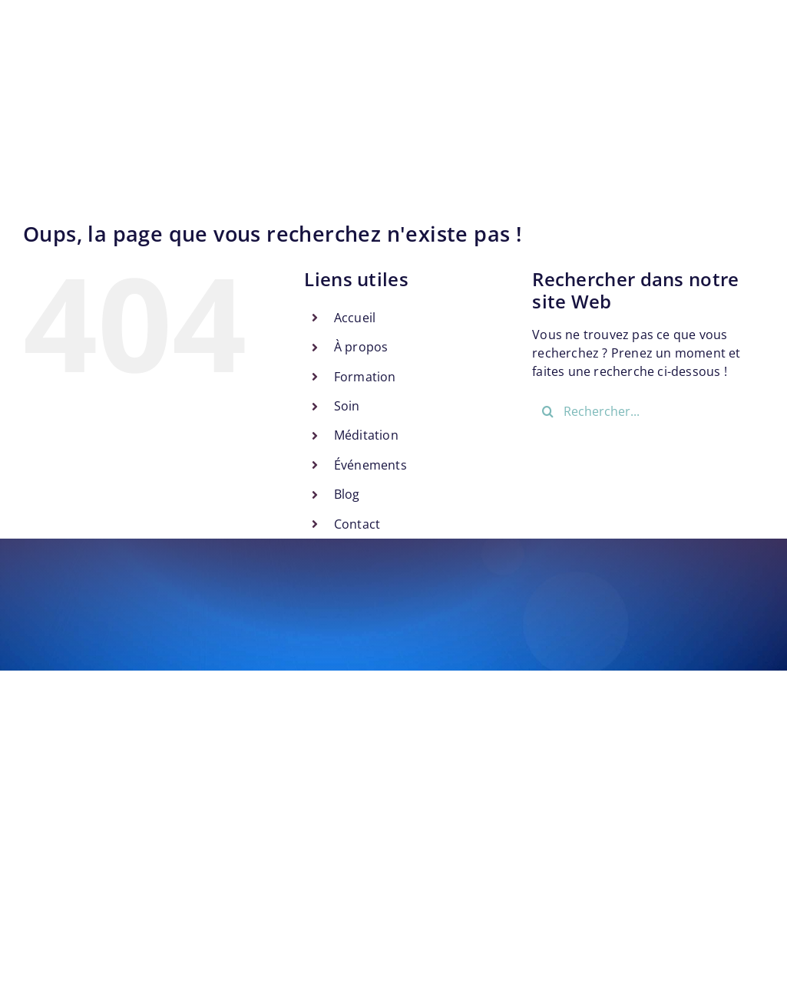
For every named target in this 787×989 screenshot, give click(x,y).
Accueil (354, 317)
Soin (347, 405)
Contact (357, 524)
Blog (347, 494)
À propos (361, 346)
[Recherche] (547, 411)
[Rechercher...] (648, 411)
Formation (365, 376)
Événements (370, 465)
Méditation (366, 435)
